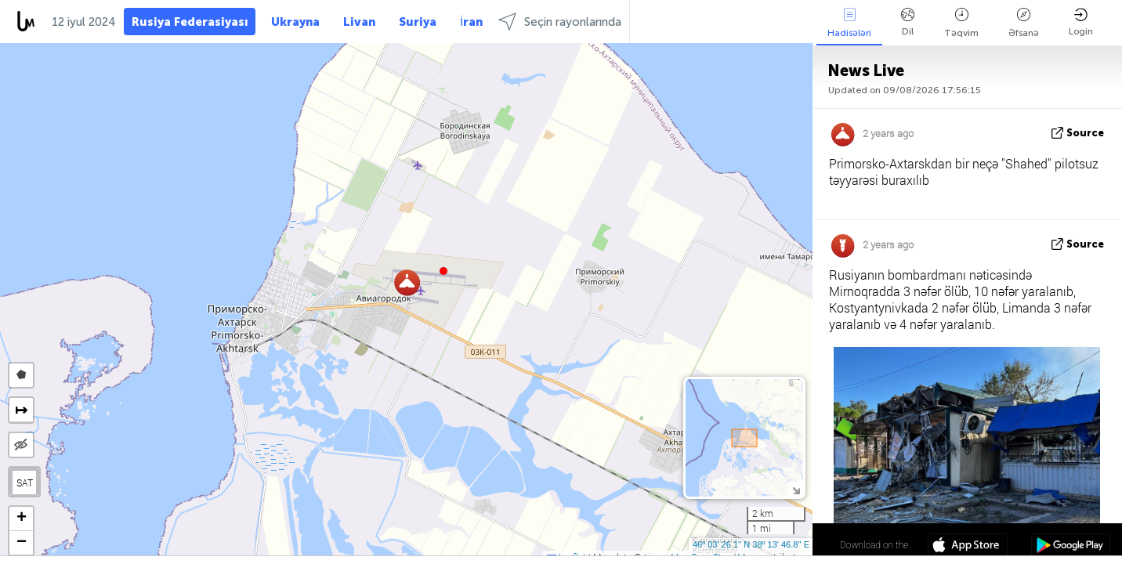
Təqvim (961, 23)
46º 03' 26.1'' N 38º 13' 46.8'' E (751, 544)
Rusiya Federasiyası (190, 22)
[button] (443, 271)
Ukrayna (295, 22)
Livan (359, 22)
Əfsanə (1023, 23)
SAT (24, 482)
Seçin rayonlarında (559, 22)
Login (1081, 22)
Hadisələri (849, 23)
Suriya (417, 22)
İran (471, 22)
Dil (907, 22)
